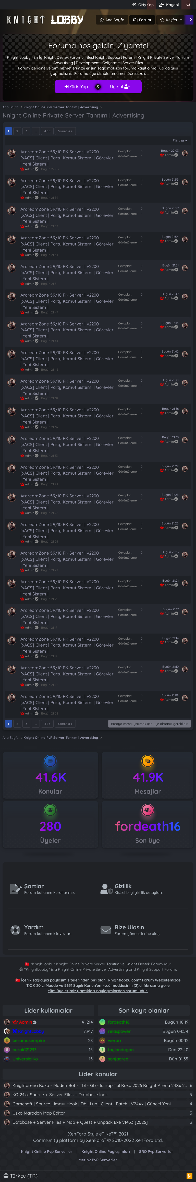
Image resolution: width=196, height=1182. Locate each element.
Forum (145, 19)
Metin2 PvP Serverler (98, 1159)
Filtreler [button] (178, 140)
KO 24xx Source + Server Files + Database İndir (60, 1094)
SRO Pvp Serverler (156, 1151)
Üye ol (120, 86)
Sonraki (64, 131)
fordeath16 (148, 826)
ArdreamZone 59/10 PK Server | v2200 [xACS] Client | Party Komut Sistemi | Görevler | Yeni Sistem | (67, 158)
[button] (181, 20)
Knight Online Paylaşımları (105, 1151)
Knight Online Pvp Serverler (46, 1151)
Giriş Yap (76, 86)
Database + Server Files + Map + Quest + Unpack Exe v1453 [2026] (80, 1122)
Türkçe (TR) (21, 1176)
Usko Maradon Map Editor (39, 1113)
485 (47, 131)
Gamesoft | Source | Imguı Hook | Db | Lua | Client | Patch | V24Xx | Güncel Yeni (92, 1103)
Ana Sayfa (114, 19)
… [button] (36, 131)
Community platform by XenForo (98, 1140)
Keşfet (171, 19)
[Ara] (188, 4)
